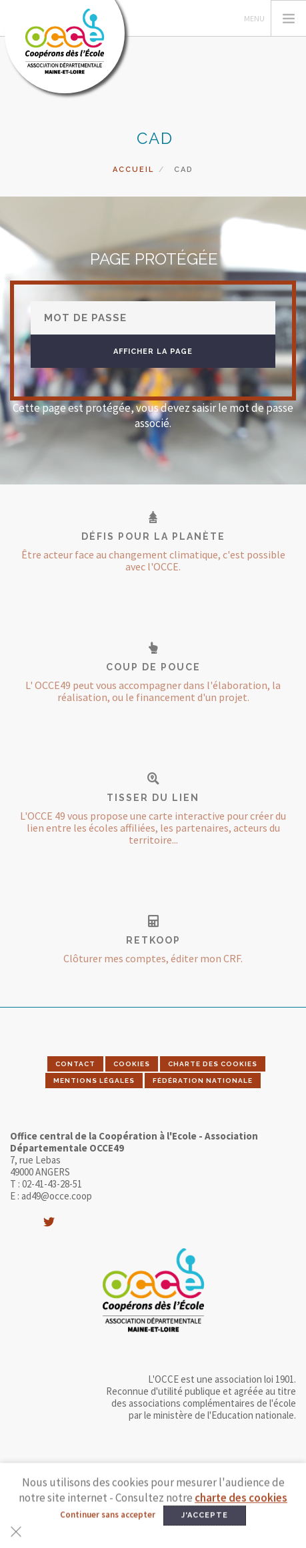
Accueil (133, 169)
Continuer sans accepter (107, 1529)
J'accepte (204, 1530)
